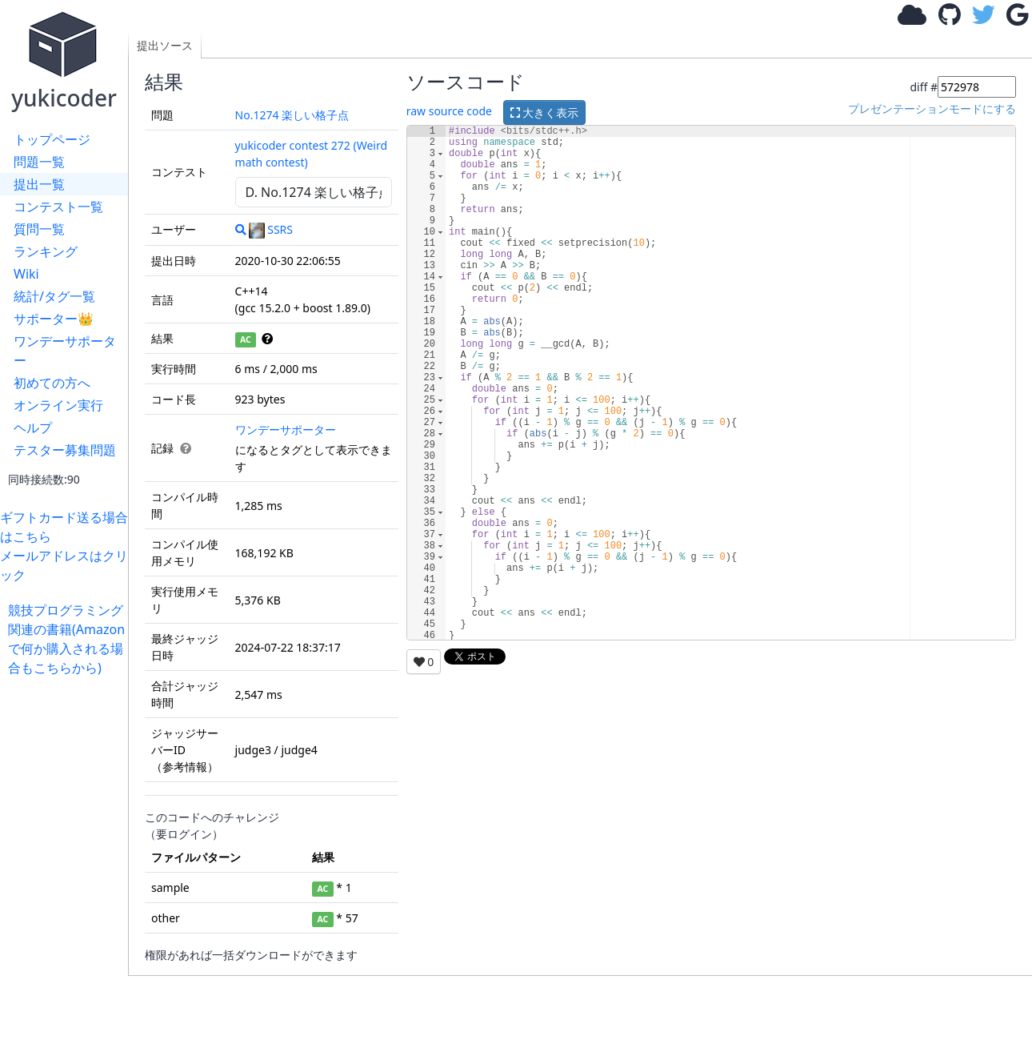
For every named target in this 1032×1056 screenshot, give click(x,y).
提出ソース (165, 45)
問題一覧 (39, 162)
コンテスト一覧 (58, 206)
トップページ (52, 139)
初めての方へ (52, 382)
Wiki (26, 274)
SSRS (271, 229)
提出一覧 (39, 184)
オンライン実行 (58, 405)
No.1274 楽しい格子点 (292, 114)
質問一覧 (39, 229)
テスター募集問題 (65, 450)
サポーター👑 (54, 318)
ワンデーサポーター (65, 350)
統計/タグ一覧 (54, 296)
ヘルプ (33, 427)
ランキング (46, 251)
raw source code (449, 110)
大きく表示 (544, 112)
